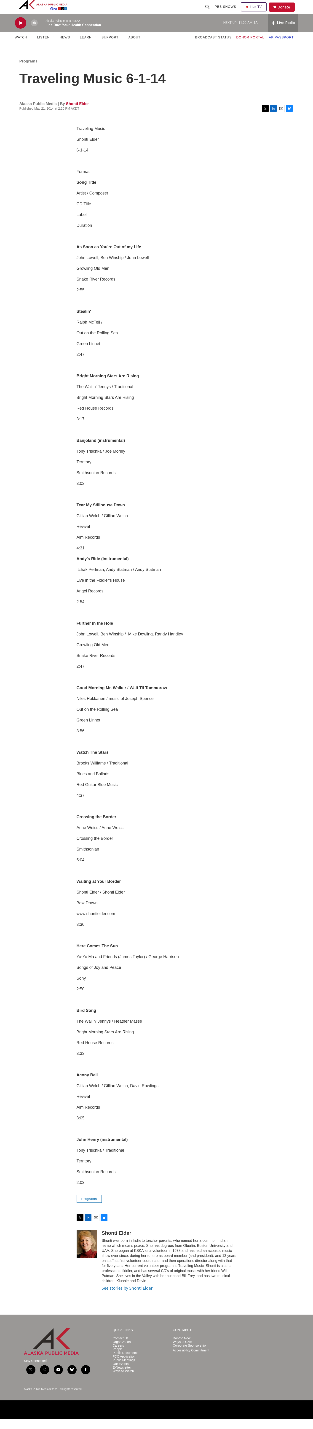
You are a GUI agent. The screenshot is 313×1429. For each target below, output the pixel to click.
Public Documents (126, 1363)
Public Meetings (124, 1370)
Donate (287, 12)
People (118, 1359)
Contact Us (120, 1348)
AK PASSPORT (281, 47)
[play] (20, 33)
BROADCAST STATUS (213, 47)
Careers (118, 1356)
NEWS (64, 47)
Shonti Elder (77, 114)
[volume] (34, 33)
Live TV (255, 12)
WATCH (21, 47)
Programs (28, 71)
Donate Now (181, 1348)
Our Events (121, 1374)
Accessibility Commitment (191, 1360)
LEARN (86, 47)
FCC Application (124, 1367)
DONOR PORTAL (250, 47)
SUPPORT (110, 47)
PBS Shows (226, 12)
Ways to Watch (123, 1381)
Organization (122, 1352)
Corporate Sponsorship (189, 1356)
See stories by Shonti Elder (127, 1298)
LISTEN (43, 47)
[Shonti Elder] (87, 1254)
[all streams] (283, 33)
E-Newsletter (122, 1378)
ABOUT (134, 47)
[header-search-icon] (208, 12)
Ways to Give (182, 1352)
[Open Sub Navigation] (30, 47)
